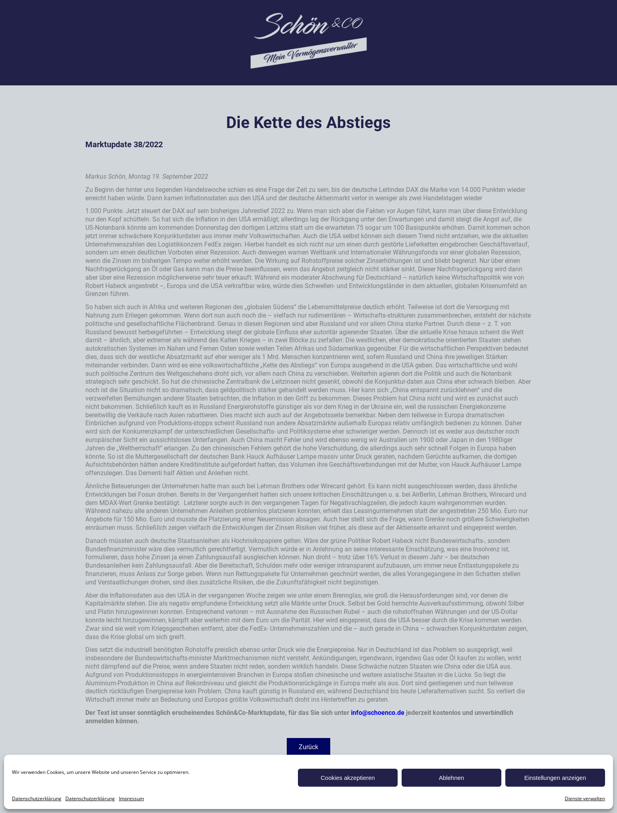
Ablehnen (451, 777)
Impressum (131, 798)
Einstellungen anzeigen (555, 777)
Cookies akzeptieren (348, 777)
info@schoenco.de (377, 712)
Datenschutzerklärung (36, 798)
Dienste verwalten (585, 798)
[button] (308, 747)
